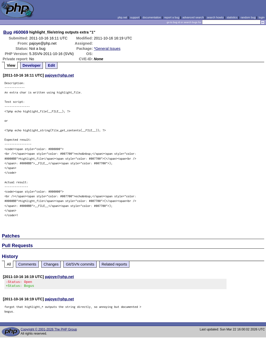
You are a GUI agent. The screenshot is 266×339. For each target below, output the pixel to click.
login (262, 17)
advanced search (193, 17)
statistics (232, 17)
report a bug (171, 17)
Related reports (114, 264)
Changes (51, 264)
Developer (32, 65)
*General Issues (107, 48)
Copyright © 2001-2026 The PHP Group (49, 331)
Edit (51, 65)
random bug (248, 17)
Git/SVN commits (80, 264)
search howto (215, 17)
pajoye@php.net (59, 75)
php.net (122, 17)
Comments (27, 264)
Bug (7, 32)
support (134, 17)
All (9, 264)
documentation (152, 17)
